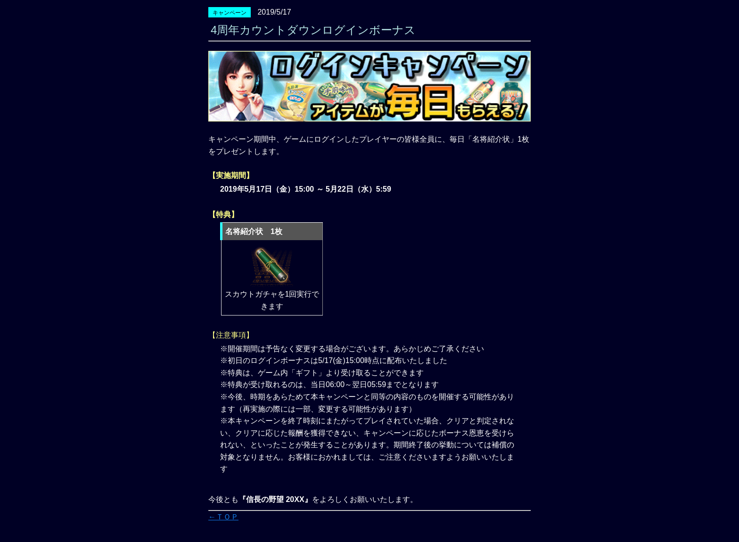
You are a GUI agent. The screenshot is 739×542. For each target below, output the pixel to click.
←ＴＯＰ (223, 517)
